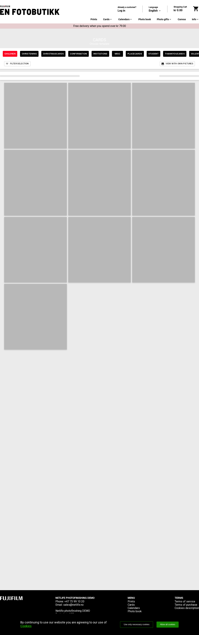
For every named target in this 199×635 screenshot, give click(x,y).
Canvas (182, 19)
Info (195, 19)
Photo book (144, 19)
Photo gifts (164, 19)
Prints (94, 19)
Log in (121, 10)
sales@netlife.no (73, 604)
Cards (107, 19)
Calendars (125, 19)
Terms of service (185, 601)
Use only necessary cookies (136, 624)
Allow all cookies (167, 624)
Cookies (26, 626)
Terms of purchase (186, 604)
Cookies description (187, 608)
